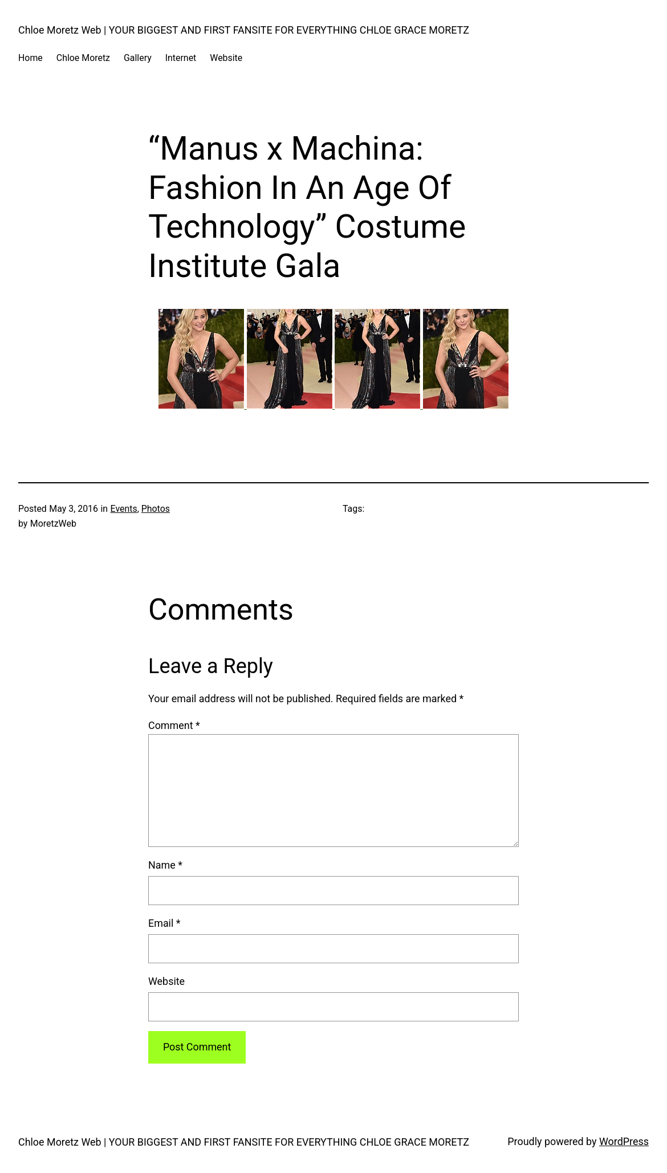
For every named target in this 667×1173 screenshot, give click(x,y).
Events (124, 508)
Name (165, 865)
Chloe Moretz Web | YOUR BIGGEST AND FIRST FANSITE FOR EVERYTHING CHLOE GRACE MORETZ (243, 30)
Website (166, 981)
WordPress (624, 1141)
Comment (174, 725)
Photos (155, 508)
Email (164, 923)
